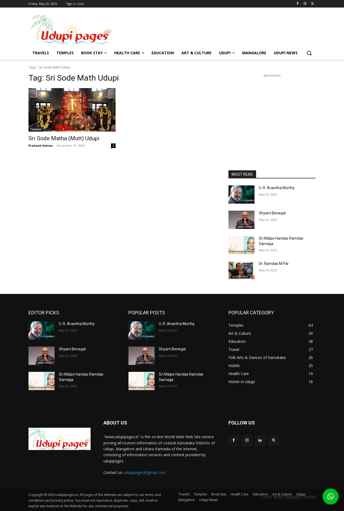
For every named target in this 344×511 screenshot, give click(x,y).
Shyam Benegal (272, 213)
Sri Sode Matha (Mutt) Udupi (63, 138)
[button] (309, 52)
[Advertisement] (215, 29)
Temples (36, 129)
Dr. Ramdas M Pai (273, 263)
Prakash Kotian (40, 145)
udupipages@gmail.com (145, 472)
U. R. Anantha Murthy (277, 188)
